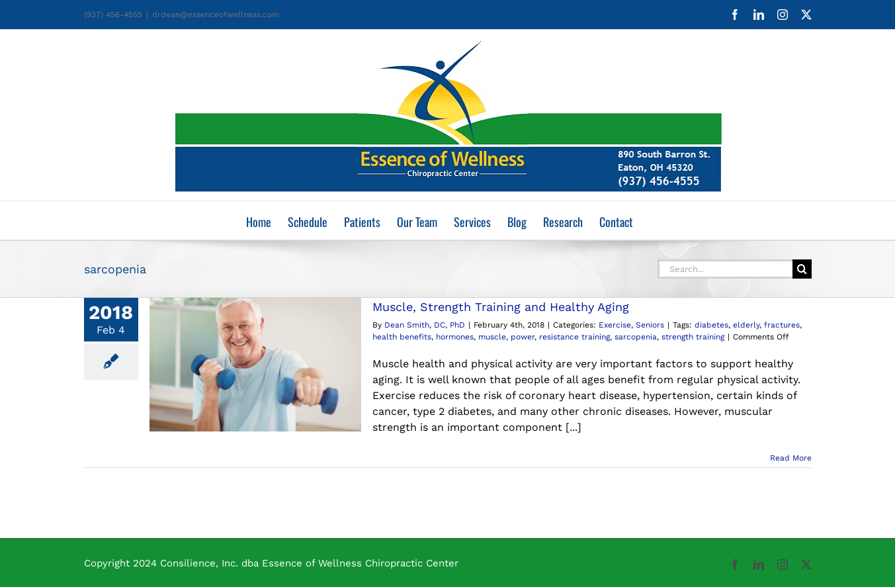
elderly (746, 325)
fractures (782, 325)
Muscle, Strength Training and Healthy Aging (500, 307)
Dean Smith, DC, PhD (424, 325)
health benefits (401, 336)
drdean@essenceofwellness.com (215, 14)
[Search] (802, 269)
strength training (692, 336)
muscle (492, 336)
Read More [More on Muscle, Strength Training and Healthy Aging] (791, 458)
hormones (455, 336)
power (522, 336)
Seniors (650, 325)
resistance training (574, 336)
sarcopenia (636, 336)
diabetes (711, 325)
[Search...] (725, 269)
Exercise (615, 325)
